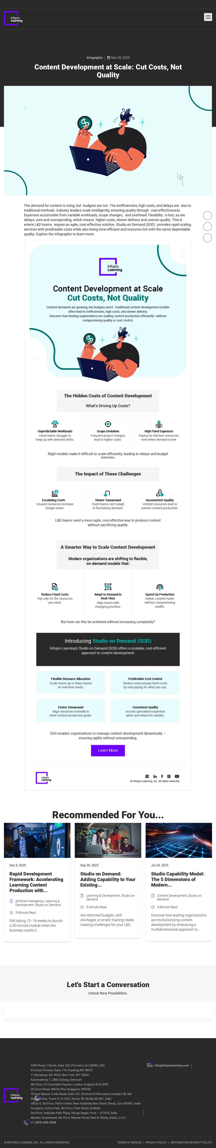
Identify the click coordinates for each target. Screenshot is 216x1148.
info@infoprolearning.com (171, 1065)
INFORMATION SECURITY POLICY (191, 1142)
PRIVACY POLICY (156, 1142)
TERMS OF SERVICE (129, 1142)
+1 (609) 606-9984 (43, 1122)
